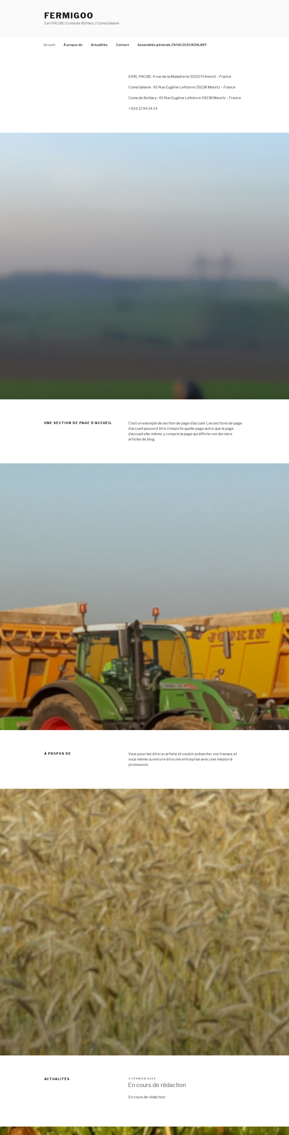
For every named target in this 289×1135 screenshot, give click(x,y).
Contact (122, 45)
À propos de (73, 45)
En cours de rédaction (157, 1084)
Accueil (49, 45)
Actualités (99, 45)
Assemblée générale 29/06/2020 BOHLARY (172, 45)
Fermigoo (69, 15)
